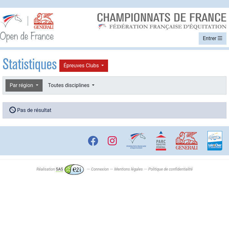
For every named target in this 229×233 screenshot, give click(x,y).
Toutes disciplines (69, 85)
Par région (22, 85)
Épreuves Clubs (82, 65)
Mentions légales (128, 169)
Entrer (212, 38)
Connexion (100, 169)
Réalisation (60, 169)
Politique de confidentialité (170, 169)
